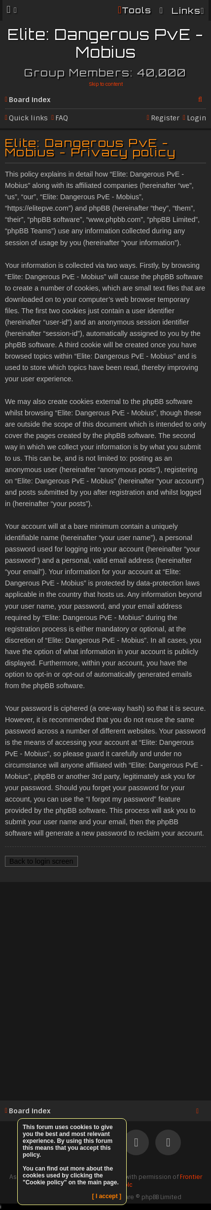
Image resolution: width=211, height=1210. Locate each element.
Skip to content (106, 84)
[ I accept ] (106, 1196)
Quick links (28, 117)
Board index (29, 99)
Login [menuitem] (196, 117)
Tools (136, 10)
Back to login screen (41, 861)
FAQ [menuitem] (61, 117)
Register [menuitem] (165, 117)
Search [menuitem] (202, 97)
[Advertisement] (105, 989)
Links (186, 10)
